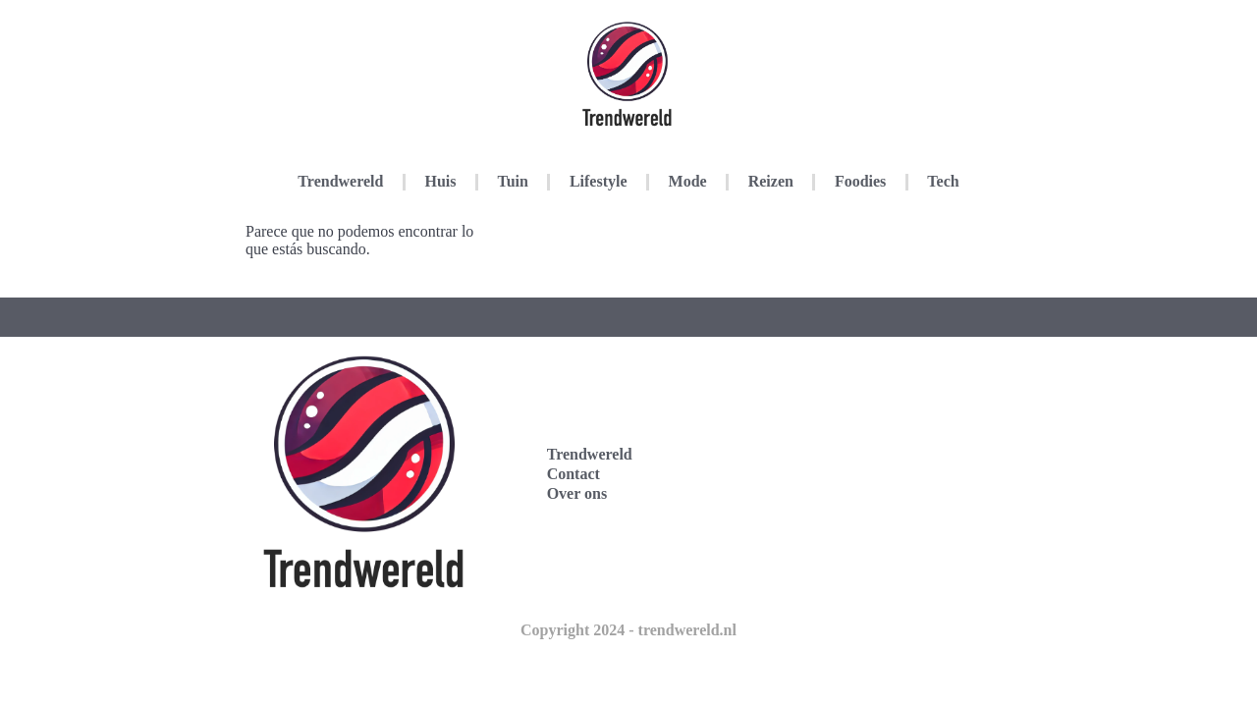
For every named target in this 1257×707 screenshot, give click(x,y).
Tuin (512, 181)
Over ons (577, 493)
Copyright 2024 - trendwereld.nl (628, 630)
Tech (942, 181)
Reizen (770, 181)
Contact (573, 473)
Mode (688, 181)
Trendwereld (340, 181)
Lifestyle (599, 181)
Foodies (860, 181)
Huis (440, 181)
